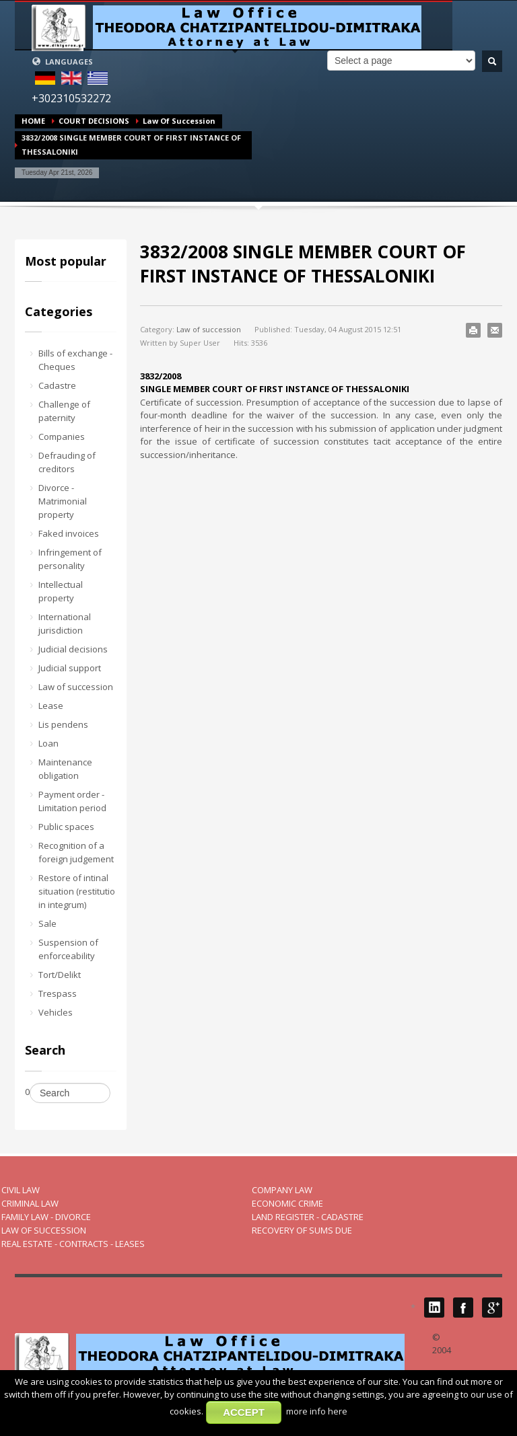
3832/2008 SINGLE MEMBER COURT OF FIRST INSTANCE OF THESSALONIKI (303, 263)
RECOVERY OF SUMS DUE (302, 1230)
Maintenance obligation (65, 769)
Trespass (57, 993)
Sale (47, 923)
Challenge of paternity (64, 411)
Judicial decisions (73, 649)
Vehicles (55, 1012)
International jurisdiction (64, 623)
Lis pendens (63, 724)
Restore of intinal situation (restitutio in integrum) (76, 891)
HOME (33, 121)
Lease (50, 706)
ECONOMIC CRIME (287, 1203)
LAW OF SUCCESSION (43, 1230)
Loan (48, 743)
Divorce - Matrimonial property (62, 501)
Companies (61, 436)
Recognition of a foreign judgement (76, 852)
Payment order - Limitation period (72, 801)
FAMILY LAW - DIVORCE (46, 1217)
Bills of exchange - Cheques (75, 360)
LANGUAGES (62, 61)
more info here (316, 1411)
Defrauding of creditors (67, 462)
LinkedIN (434, 1307)
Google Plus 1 (492, 1307)
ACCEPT (244, 1412)
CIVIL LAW (20, 1190)
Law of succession (179, 121)
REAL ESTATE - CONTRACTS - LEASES (73, 1244)
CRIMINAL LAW (30, 1203)
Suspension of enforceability (68, 949)
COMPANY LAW (282, 1190)
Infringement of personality (70, 559)
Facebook (463, 1307)
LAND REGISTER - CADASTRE (308, 1217)
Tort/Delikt (59, 975)
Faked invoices (68, 533)
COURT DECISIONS (94, 121)
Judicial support (69, 668)
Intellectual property (60, 591)
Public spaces (66, 827)
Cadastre (57, 385)
